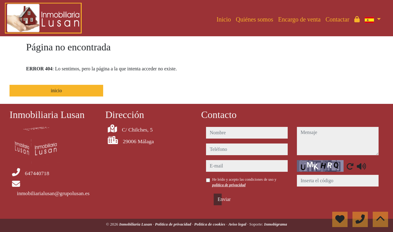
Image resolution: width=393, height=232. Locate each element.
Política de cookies (210, 224)
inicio (56, 90)
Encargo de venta (299, 19)
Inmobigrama (275, 224)
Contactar (337, 19)
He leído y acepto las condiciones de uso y (244, 182)
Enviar (220, 199)
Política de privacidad (173, 224)
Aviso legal (237, 224)
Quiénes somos (254, 19)
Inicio (223, 19)
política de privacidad (229, 185)
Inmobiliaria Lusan (136, 224)
